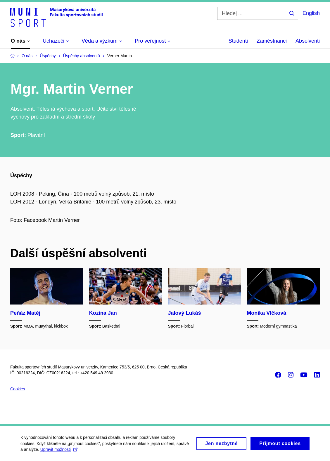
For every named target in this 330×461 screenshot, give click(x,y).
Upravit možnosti (58, 452)
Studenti (238, 41)
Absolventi (308, 41)
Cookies (17, 389)
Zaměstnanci (272, 41)
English (311, 13)
